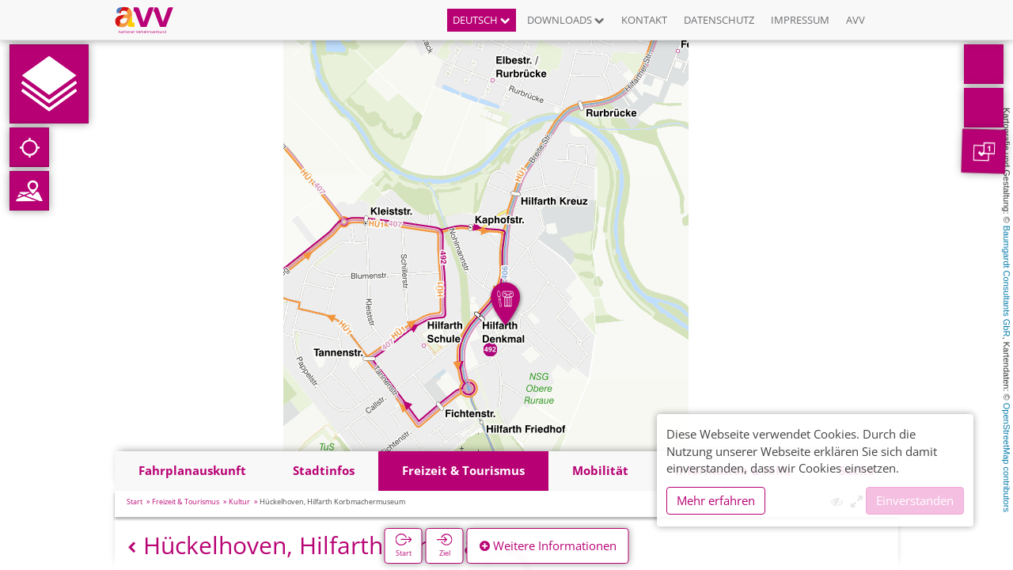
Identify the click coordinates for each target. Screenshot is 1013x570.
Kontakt (644, 20)
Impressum (800, 20)
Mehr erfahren (716, 500)
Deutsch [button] (481, 20)
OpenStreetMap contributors (1006, 457)
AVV (855, 20)
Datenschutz (719, 20)
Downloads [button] (566, 20)
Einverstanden (915, 500)
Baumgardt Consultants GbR (1006, 281)
